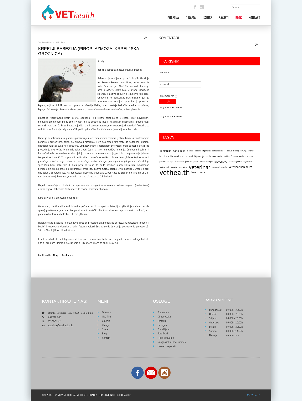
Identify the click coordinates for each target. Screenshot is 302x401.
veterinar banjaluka (219, 167)
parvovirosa (179, 161)
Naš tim (106, 316)
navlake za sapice (246, 156)
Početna (173, 17)
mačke (219, 156)
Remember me (166, 96)
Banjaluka (165, 151)
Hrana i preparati (167, 346)
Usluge (207, 17)
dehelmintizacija (219, 151)
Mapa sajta (253, 395)
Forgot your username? (170, 116)
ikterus (250, 151)
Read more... (68, 255)
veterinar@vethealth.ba (60, 325)
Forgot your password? (170, 107)
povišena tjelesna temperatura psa (199, 161)
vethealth (174, 172)
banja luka (179, 151)
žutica (202, 172)
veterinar (199, 167)
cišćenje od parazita (203, 151)
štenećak (194, 172)
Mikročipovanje (166, 337)
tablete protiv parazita (168, 167)
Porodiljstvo (164, 329)
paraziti (162, 161)
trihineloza (183, 167)
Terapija (162, 320)
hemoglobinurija (240, 151)
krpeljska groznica (173, 156)
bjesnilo (190, 151)
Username (164, 72)
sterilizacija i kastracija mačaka (241, 161)
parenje (170, 161)
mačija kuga (211, 156)
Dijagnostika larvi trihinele (172, 342)
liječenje (199, 156)
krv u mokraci (187, 156)
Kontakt (254, 17)
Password (164, 84)
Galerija (106, 320)
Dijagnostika (164, 316)
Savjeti (224, 17)
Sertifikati (163, 333)
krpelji (161, 156)
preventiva (220, 161)
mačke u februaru (231, 156)
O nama (191, 17)
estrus (229, 151)
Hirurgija (162, 325)
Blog (238, 17)
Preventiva (163, 312)
